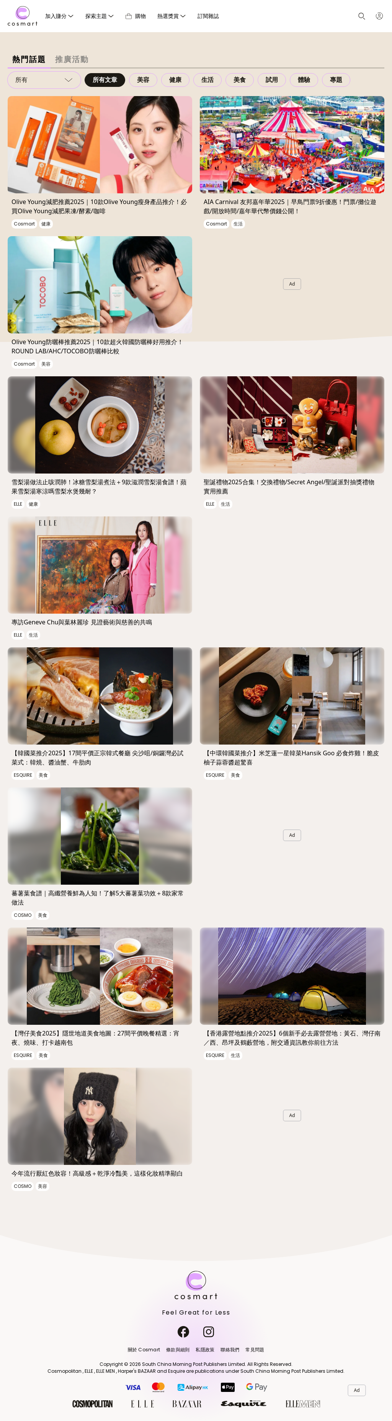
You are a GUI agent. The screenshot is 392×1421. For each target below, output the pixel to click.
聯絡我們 (229, 1349)
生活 (207, 79)
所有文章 (105, 79)
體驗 (304, 79)
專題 (336, 79)
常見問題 (254, 1349)
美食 (240, 79)
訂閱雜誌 (208, 16)
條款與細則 (177, 1349)
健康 (175, 79)
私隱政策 (205, 1349)
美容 (143, 79)
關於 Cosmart (144, 1349)
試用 (272, 79)
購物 (136, 16)
